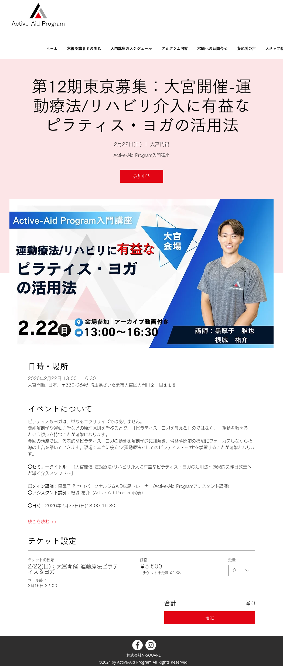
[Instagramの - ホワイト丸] (150, 645)
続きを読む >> (42, 521)
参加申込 (141, 176)
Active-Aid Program (38, 23)
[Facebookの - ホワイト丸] (137, 645)
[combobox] (241, 570)
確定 (209, 618)
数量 (232, 560)
